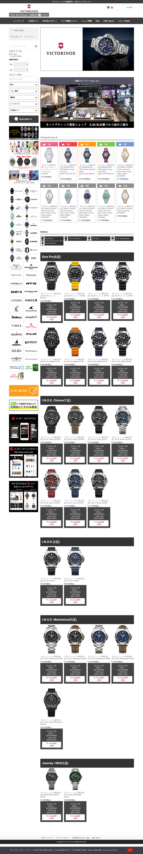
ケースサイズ (15, 104)
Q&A (97, 21)
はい (130, 850)
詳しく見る (122, 850)
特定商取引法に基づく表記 (81, 838)
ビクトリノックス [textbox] (16, 79)
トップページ (18, 21)
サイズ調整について (69, 21)
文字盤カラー (15, 110)
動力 (11, 84)
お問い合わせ (108, 21)
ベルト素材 (14, 91)
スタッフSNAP (124, 21)
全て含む (13, 54)
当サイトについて (47, 838)
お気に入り (16, 36)
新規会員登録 (17, 30)
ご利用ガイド (33, 21)
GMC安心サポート (49, 21)
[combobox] (24, 79)
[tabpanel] (87, 49)
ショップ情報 (86, 21)
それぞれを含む (15, 56)
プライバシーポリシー (62, 838)
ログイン (30, 36)
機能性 (12, 97)
